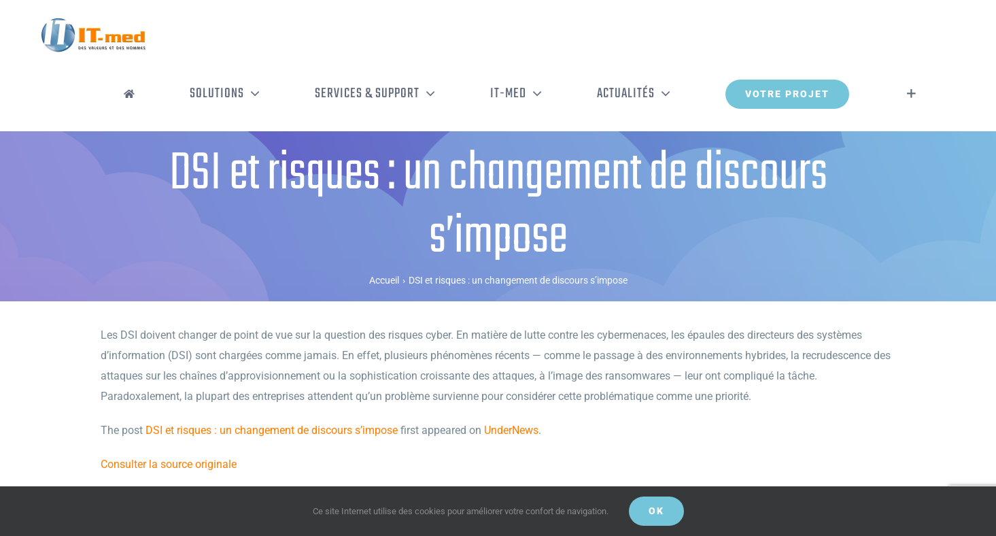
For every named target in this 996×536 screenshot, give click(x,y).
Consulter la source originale (169, 464)
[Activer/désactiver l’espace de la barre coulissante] (911, 93)
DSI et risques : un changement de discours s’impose (271, 430)
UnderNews (511, 430)
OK (656, 510)
